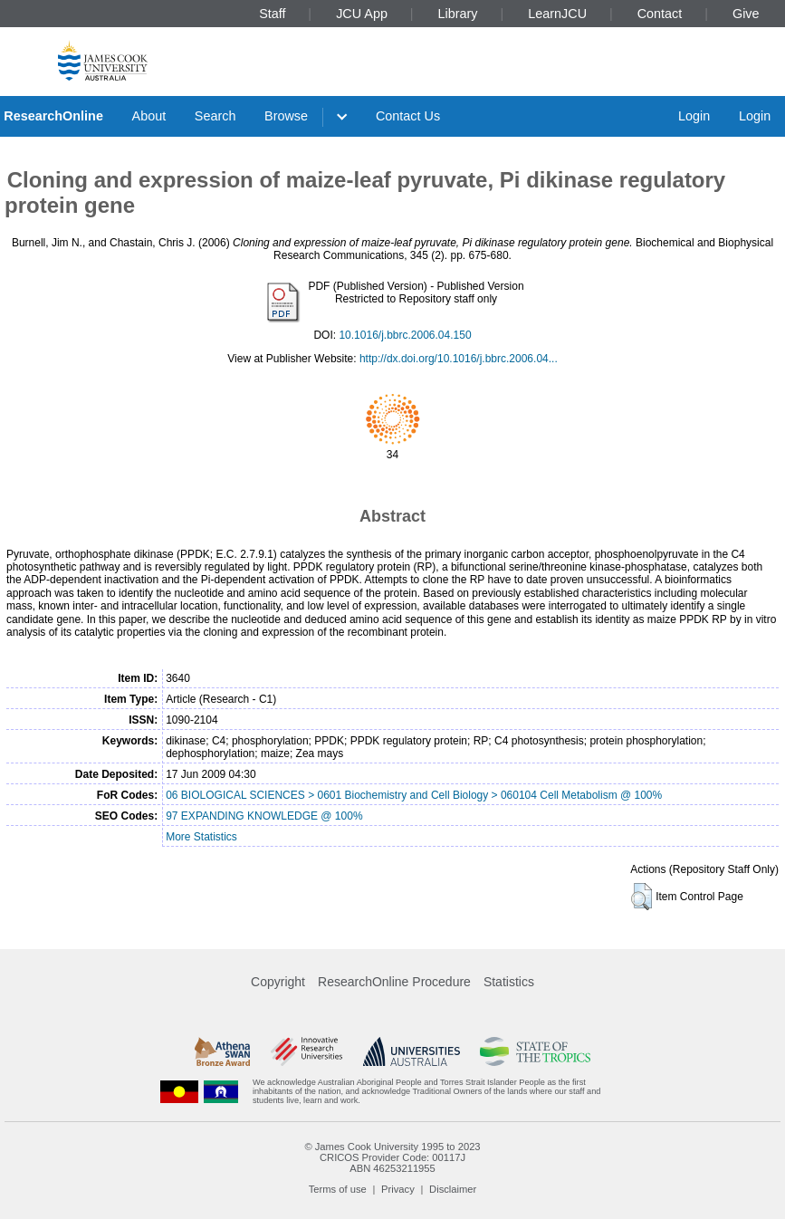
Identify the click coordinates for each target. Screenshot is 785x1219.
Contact (660, 13)
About (149, 116)
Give (746, 13)
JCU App (362, 13)
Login (694, 116)
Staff (272, 13)
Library (458, 13)
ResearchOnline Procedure (394, 981)
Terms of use (338, 1189)
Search (215, 116)
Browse (286, 116)
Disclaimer (452, 1189)
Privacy (398, 1189)
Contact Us (408, 116)
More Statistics (201, 836)
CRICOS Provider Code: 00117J (392, 1157)
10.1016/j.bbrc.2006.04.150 (405, 335)
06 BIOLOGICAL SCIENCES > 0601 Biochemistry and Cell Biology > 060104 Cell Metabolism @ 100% (414, 795)
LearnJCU (557, 13)
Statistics (508, 981)
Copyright (278, 981)
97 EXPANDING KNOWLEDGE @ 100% (264, 816)
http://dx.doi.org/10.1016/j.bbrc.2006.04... (458, 358)
